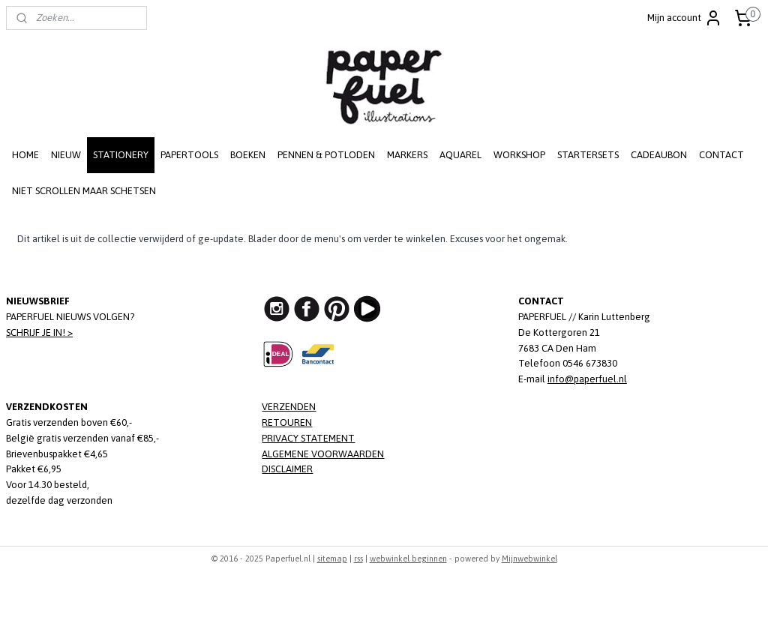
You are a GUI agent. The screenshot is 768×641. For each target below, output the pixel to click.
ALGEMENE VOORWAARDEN (323, 454)
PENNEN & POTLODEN (326, 154)
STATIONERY (120, 154)
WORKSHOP (519, 154)
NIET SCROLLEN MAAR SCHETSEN (84, 190)
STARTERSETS (588, 154)
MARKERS (407, 154)
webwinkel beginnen (408, 558)
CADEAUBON (659, 154)
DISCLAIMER (287, 469)
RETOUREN (287, 422)
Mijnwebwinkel (529, 558)
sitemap (332, 558)
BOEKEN (248, 154)
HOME (25, 154)
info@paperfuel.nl (587, 379)
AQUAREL (461, 154)
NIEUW (66, 154)
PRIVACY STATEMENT (308, 438)
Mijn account (684, 18)
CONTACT (721, 154)
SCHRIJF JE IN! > (39, 332)
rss (358, 558)
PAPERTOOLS (189, 154)
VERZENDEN (289, 406)
